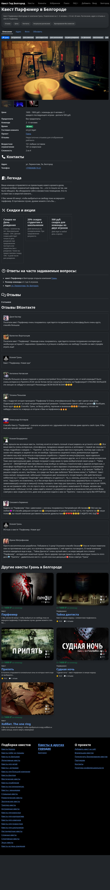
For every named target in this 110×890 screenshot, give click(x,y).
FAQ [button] (75, 3)
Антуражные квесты (10, 809)
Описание (7, 31)
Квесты (31, 3)
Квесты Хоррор (8, 749)
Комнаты (42, 3)
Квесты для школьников (12, 827)
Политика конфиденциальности (89, 768)
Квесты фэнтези (8, 775)
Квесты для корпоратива (12, 816)
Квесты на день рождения (13, 846)
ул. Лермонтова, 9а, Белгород (24, 285)
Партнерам (80, 760)
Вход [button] (94, 3)
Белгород (105, 3)
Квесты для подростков (12, 824)
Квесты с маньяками (10, 790)
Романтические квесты (11, 797)
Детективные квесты (10, 760)
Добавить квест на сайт (85, 749)
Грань (28, 133)
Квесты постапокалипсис (12, 786)
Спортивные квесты (10, 838)
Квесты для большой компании (15, 771)
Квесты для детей (9, 764)
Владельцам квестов (84, 753)
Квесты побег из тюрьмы (12, 753)
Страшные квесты (9, 794)
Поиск (66, 3)
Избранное (55, 3)
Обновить (37, 31)
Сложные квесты (9, 835)
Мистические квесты (10, 779)
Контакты (79, 764)
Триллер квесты (8, 805)
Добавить (86, 3)
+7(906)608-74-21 (33, 168)
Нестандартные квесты (11, 831)
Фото (27, 31)
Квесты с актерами (9, 768)
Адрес (18, 31)
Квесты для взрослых (11, 812)
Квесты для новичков (11, 820)
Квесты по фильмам (10, 756)
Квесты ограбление (10, 782)
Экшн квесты (7, 842)
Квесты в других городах (51, 747)
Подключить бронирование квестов (91, 756)
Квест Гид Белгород (13, 3)
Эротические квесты (10, 801)
